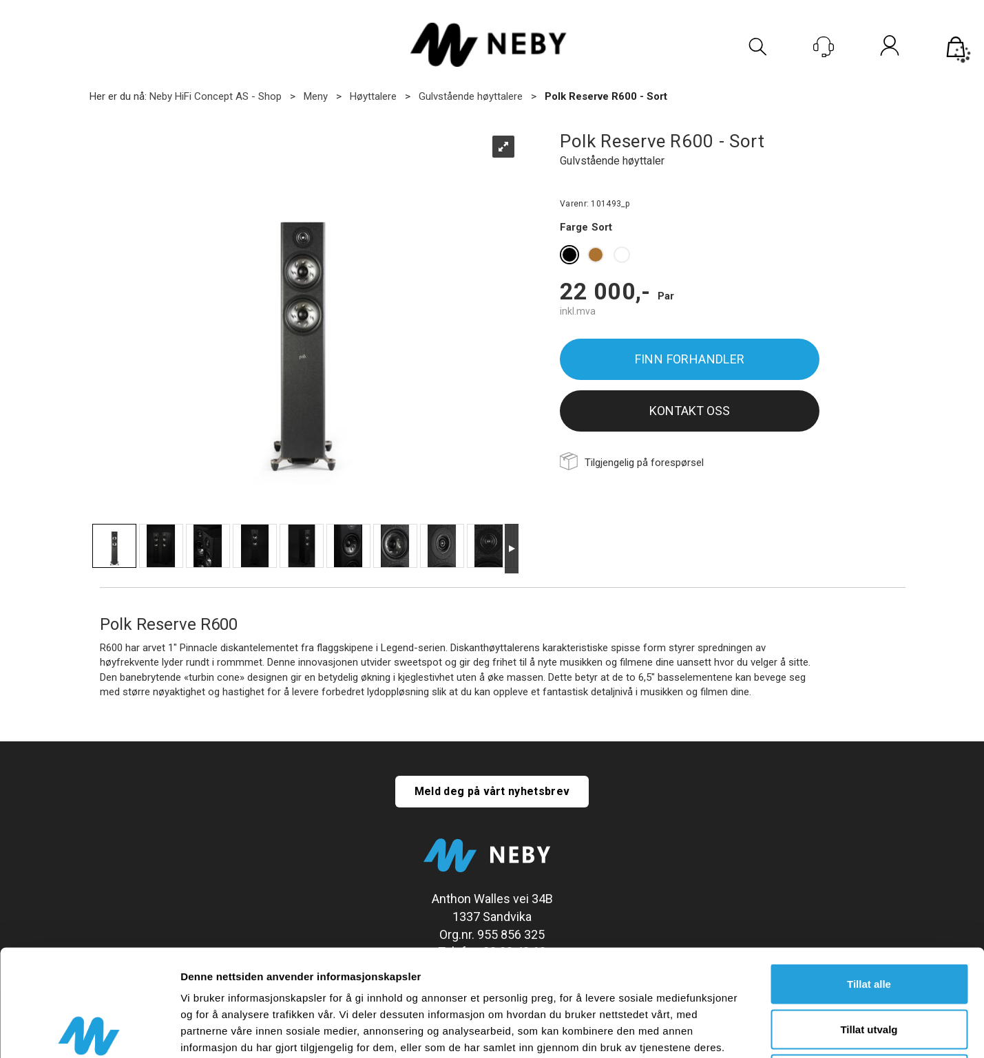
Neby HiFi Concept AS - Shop (215, 96)
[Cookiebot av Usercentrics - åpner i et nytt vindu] (89, 1031)
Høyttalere (373, 96)
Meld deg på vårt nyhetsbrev (492, 791)
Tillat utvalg (868, 923)
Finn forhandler (690, 359)
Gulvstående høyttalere (471, 96)
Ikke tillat (869, 967)
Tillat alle (869, 877)
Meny (316, 96)
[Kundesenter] (823, 47)
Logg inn (890, 48)
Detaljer (733, 1031)
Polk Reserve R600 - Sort (606, 96)
